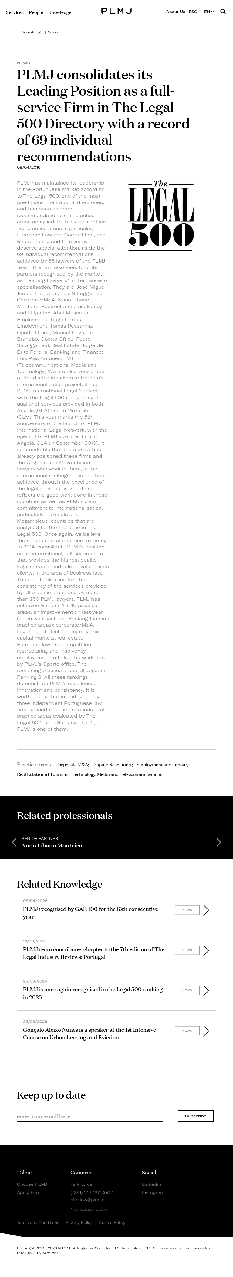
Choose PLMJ (32, 1184)
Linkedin (151, 1184)
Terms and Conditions (38, 1223)
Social (149, 1172)
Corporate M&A (72, 764)
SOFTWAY (51, 1253)
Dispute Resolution (112, 764)
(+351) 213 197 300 (90, 1192)
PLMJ (117, 10)
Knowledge (32, 32)
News (52, 32)
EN (209, 11)
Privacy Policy (79, 1223)
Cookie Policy (112, 1223)
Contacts (80, 1172)
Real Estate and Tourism (42, 773)
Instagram (152, 1192)
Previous (14, 841)
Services (15, 11)
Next (219, 841)
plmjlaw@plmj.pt (88, 1199)
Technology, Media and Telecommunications (117, 773)
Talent (24, 1172)
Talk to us (81, 1184)
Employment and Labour (161, 764)
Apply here (29, 1192)
